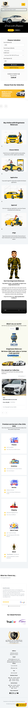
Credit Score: (6, 53)
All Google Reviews (5, 578)
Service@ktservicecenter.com (14, 660)
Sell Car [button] (17, 30)
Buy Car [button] (10, 30)
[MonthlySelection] (14, 50)
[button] (8, 606)
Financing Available (12, 407)
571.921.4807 (14, 673)
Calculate (14, 65)
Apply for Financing (14, 67)
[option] (12, 94)
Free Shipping (5, 407)
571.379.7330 (14, 665)
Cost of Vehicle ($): (8, 42)
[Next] (4, 103)
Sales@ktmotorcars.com (14, 659)
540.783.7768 (14, 668)
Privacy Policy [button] (12, 704)
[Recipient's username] (12, 328)
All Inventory (21, 376)
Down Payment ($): (8, 58)
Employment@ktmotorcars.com (14, 662)
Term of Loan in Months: (9, 48)
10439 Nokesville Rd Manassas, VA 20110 (14, 654)
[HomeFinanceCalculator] (14, 55)
